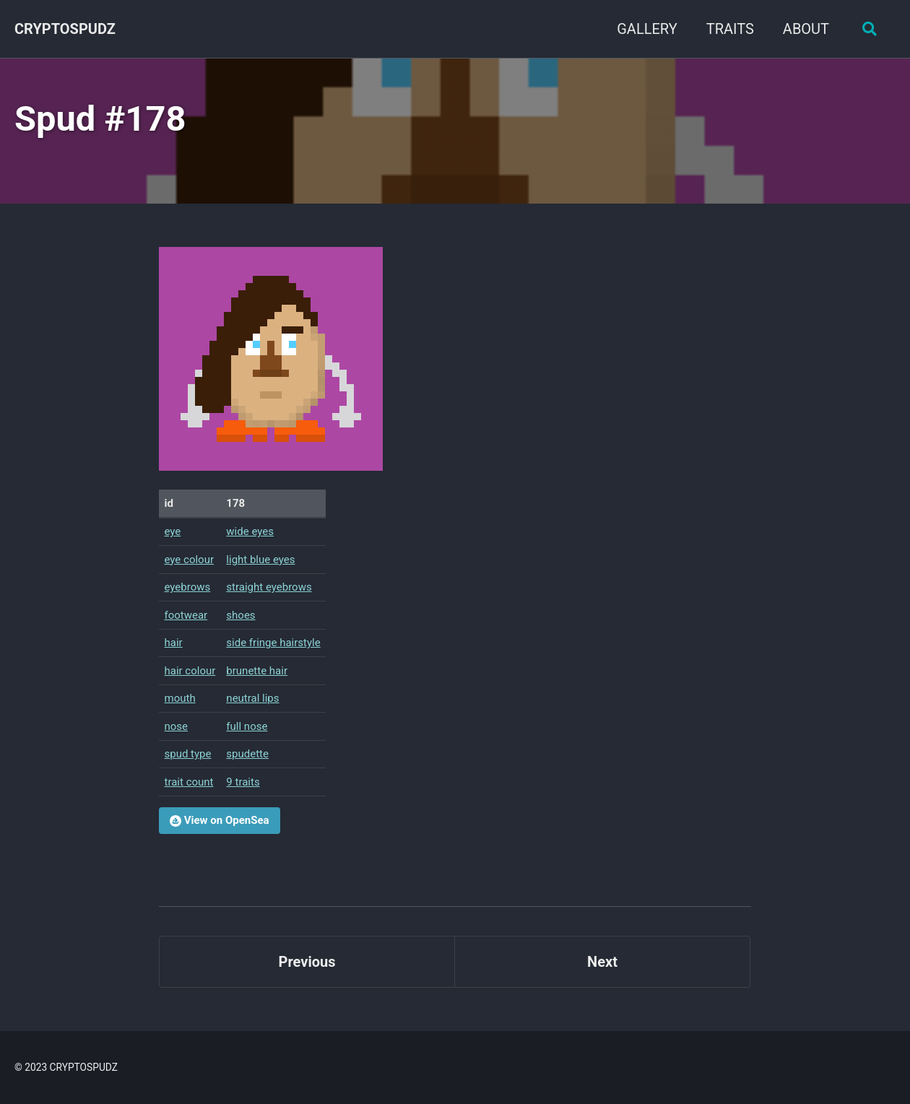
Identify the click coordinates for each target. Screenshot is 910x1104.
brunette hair (256, 670)
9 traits (242, 781)
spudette (247, 753)
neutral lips (252, 698)
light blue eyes (260, 559)
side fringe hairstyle (273, 642)
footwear (186, 615)
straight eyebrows (268, 587)
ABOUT (806, 29)
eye (173, 531)
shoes (240, 615)
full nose (246, 726)
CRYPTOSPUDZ (65, 29)
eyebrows (188, 587)
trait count (189, 781)
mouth (180, 698)
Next (602, 961)
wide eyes (250, 531)
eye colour (189, 559)
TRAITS (730, 29)
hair (174, 642)
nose (176, 726)
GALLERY (647, 29)
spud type (188, 753)
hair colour (190, 670)
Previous (307, 961)
